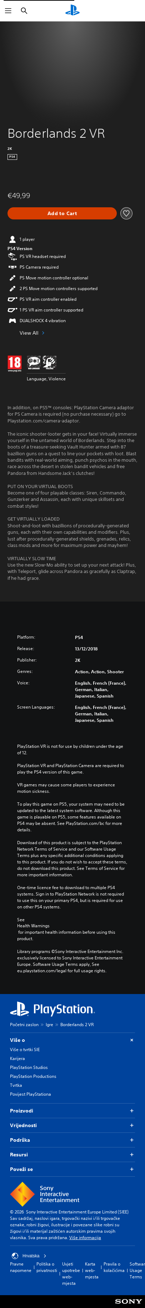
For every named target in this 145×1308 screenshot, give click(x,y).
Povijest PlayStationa (30, 1094)
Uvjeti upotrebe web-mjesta (71, 1273)
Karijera (17, 1058)
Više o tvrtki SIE (25, 1049)
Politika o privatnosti (46, 1267)
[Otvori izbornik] (8, 10)
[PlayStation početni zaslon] (72, 10)
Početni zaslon (24, 1024)
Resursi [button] (72, 1154)
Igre (49, 1024)
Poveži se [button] (72, 1169)
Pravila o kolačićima (114, 1267)
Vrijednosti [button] (72, 1125)
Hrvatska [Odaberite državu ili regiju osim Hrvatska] (29, 1256)
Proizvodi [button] (72, 1110)
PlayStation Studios (29, 1067)
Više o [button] (72, 1040)
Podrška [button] (72, 1140)
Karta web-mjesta (92, 1270)
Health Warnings (33, 926)
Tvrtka (16, 1085)
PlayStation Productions (33, 1076)
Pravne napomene (20, 1267)
